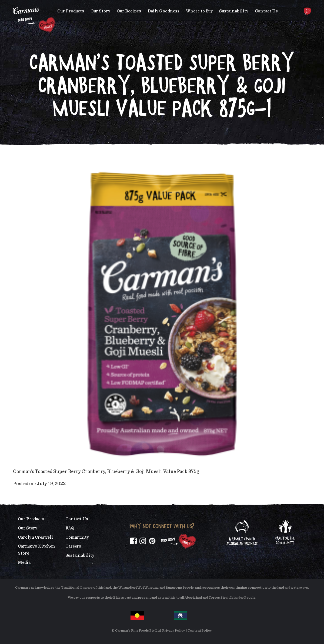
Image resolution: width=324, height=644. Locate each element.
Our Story (100, 11)
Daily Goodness (163, 11)
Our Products (70, 11)
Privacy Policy (173, 630)
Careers (73, 546)
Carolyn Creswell (35, 537)
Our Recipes (129, 11)
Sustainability (233, 11)
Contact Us (266, 11)
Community (77, 537)
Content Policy (200, 630)
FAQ (69, 528)
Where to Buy (199, 11)
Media (24, 562)
